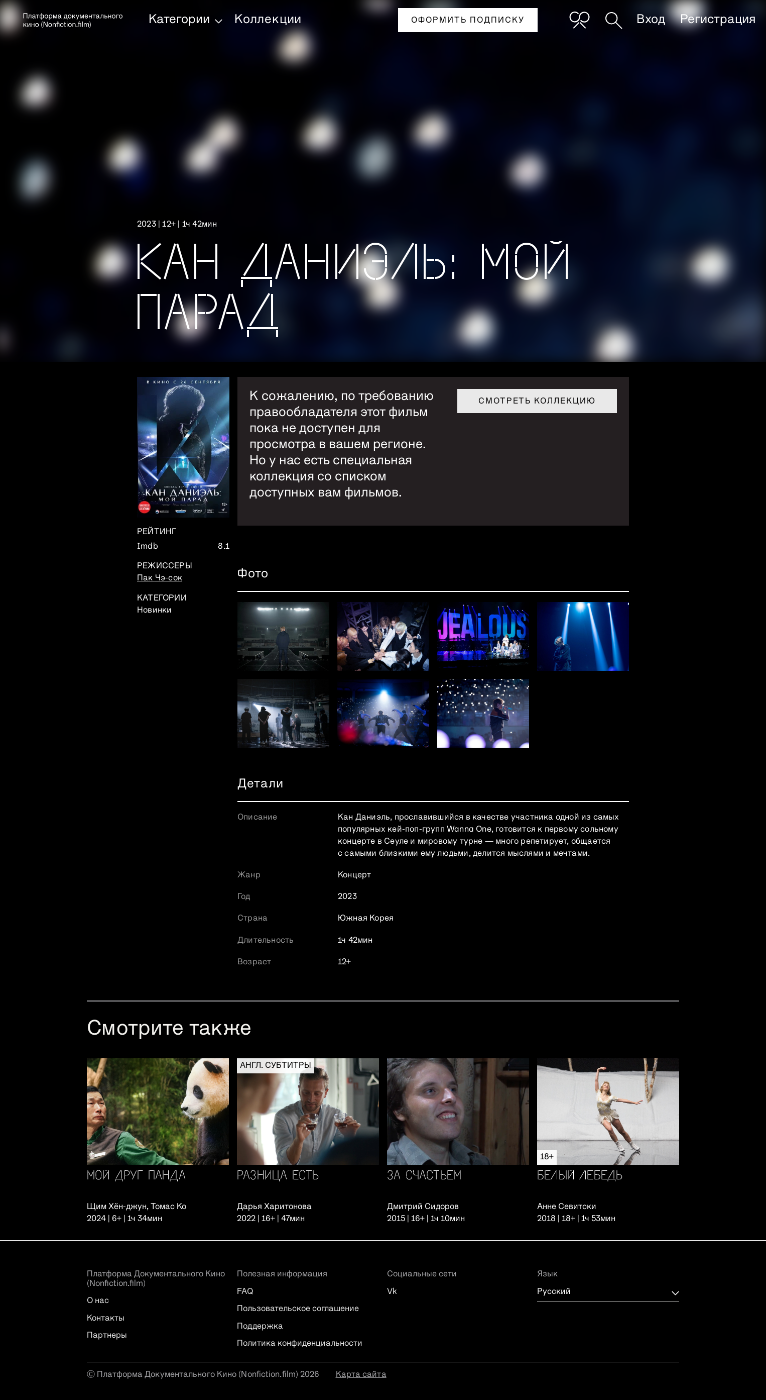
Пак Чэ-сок (159, 578)
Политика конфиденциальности (299, 1344)
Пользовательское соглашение (298, 1309)
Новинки (154, 611)
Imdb (147, 547)
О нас (98, 1301)
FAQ (245, 1292)
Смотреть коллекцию (537, 401)
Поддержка (260, 1327)
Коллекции (268, 20)
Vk (392, 1292)
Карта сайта (361, 1375)
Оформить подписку (468, 21)
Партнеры (107, 1336)
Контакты (105, 1319)
